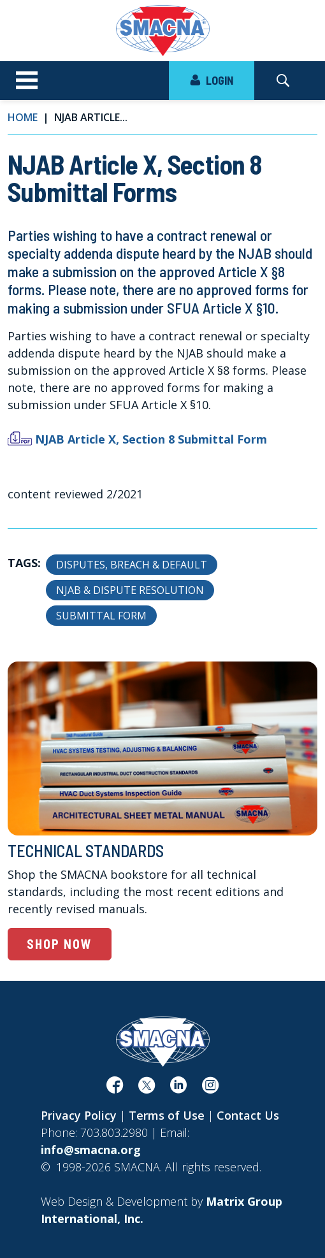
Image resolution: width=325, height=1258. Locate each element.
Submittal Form (101, 616)
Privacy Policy (79, 1115)
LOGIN (211, 80)
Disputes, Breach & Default (131, 565)
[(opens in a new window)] (114, 1087)
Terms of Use (167, 1115)
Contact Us (248, 1115)
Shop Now (59, 943)
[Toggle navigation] (26, 80)
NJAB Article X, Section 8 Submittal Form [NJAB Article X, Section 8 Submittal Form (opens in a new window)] (151, 439)
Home (23, 117)
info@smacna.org (91, 1149)
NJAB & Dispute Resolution (130, 590)
